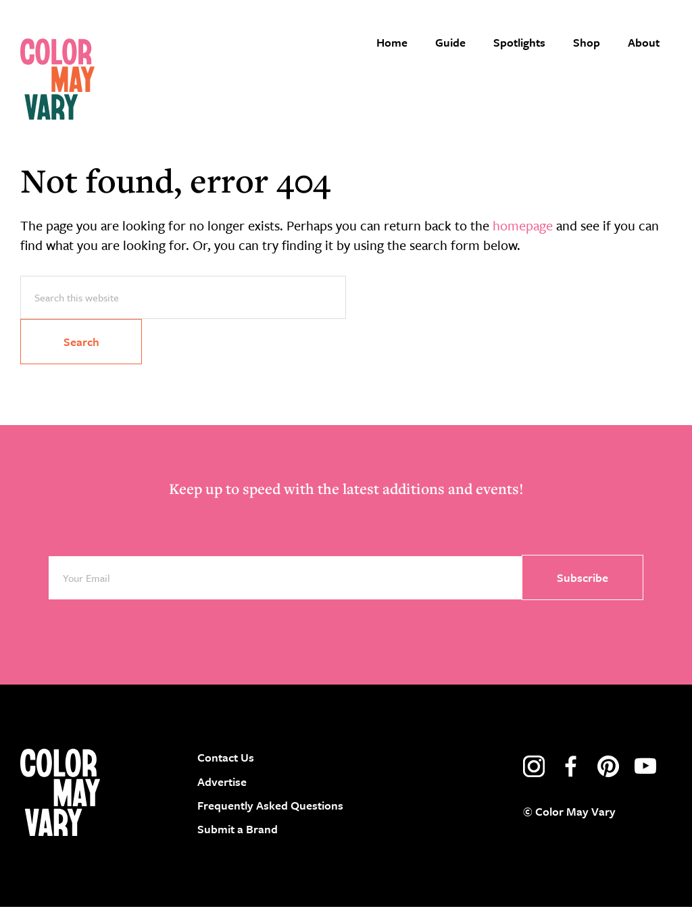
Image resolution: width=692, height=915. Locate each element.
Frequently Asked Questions (270, 813)
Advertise (222, 789)
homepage (523, 233)
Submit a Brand (237, 837)
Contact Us (225, 766)
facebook (571, 775)
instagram (534, 775)
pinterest (608, 775)
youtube (645, 775)
